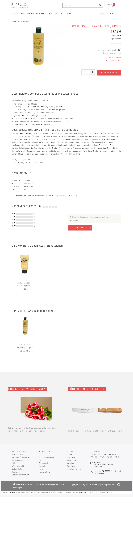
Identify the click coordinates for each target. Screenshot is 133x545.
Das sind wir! (17, 454)
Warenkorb (70, 463)
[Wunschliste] (107, 6)
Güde (41, 454)
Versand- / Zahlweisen (21, 457)
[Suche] (100, 5)
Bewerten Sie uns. (73, 469)
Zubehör (53, 13)
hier (75, 195)
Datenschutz (17, 469)
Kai (40, 460)
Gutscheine (65, 13)
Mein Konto (70, 466)
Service (101, 13)
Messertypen (27, 13)
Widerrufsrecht (18, 466)
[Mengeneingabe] (85, 72)
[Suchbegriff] (80, 5)
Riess (41, 469)
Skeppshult (43, 463)
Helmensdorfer (45, 472)
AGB (13, 463)
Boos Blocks (23, 21)
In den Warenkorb (109, 72)
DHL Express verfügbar (112, 53)
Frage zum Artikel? (113, 60)
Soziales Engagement (20, 475)
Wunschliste (71, 460)
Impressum (16, 472)
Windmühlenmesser (46, 457)
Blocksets (41, 13)
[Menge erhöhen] (92, 72)
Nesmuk (42, 466)
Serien (14, 13)
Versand (118, 39)
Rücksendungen (18, 460)
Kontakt (69, 454)
